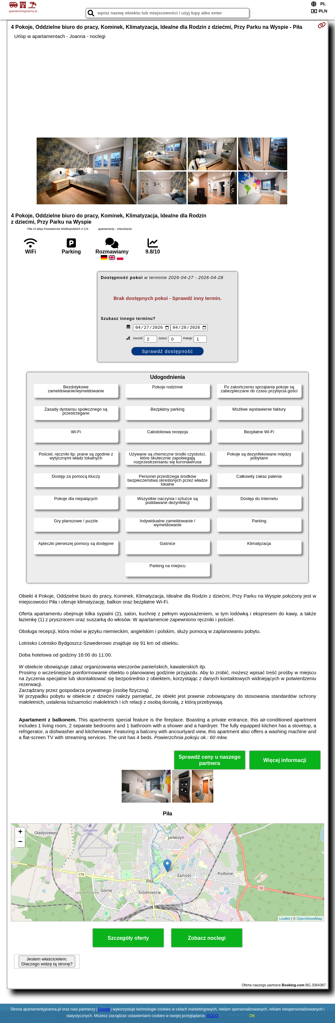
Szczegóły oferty (128, 938)
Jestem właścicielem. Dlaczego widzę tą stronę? (46, 961)
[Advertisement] (167, 88)
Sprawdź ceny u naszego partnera (209, 760)
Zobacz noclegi (207, 938)
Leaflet (284, 919)
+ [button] (20, 832)
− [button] (20, 842)
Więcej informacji (284, 760)
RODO (213, 1016)
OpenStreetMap (309, 919)
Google (104, 1009)
